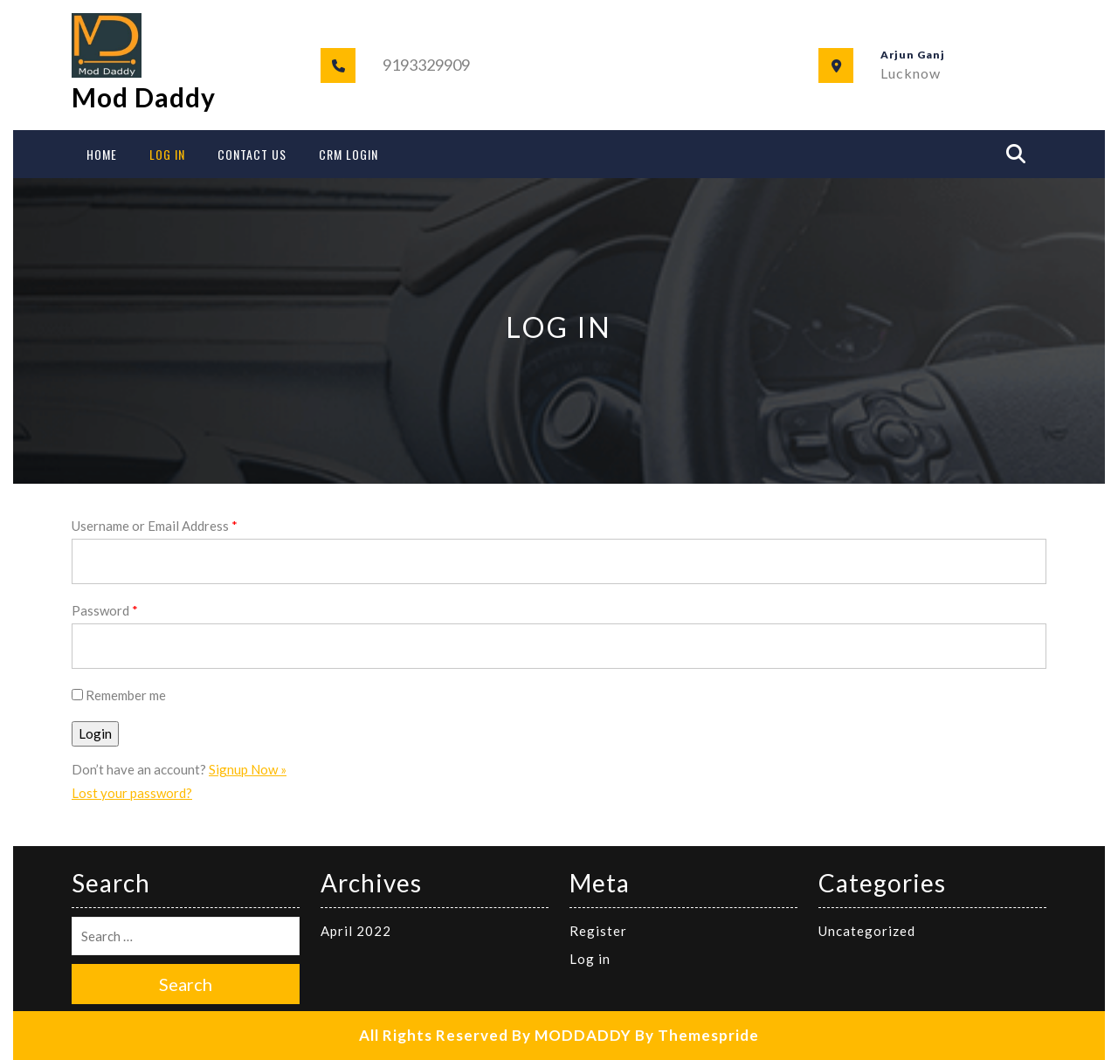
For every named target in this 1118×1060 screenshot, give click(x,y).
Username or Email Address (155, 525)
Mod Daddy (144, 97)
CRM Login (348, 154)
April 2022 (356, 931)
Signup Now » (247, 769)
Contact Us (251, 154)
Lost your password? (132, 793)
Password (105, 610)
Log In (167, 154)
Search (185, 984)
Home (101, 154)
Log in (590, 959)
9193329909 (426, 64)
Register (598, 931)
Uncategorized (866, 931)
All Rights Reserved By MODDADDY (495, 1035)
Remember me (119, 695)
